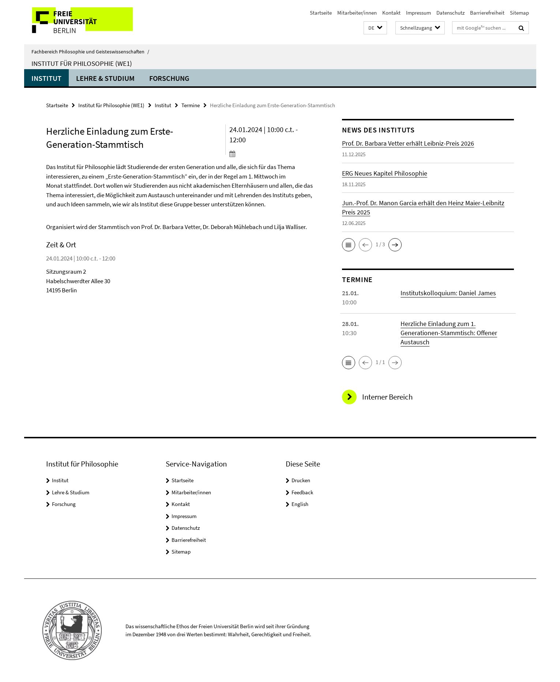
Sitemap (519, 12)
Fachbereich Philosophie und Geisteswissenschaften (90, 51)
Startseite (321, 12)
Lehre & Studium (105, 78)
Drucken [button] (301, 480)
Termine (190, 105)
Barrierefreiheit (487, 12)
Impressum (418, 12)
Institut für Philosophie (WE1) (81, 63)
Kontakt (391, 12)
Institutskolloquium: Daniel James (448, 293)
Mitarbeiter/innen (357, 12)
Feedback (302, 492)
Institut (46, 78)
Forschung (169, 78)
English (300, 504)
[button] (375, 28)
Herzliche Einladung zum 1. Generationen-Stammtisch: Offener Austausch (449, 332)
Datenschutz (450, 12)
